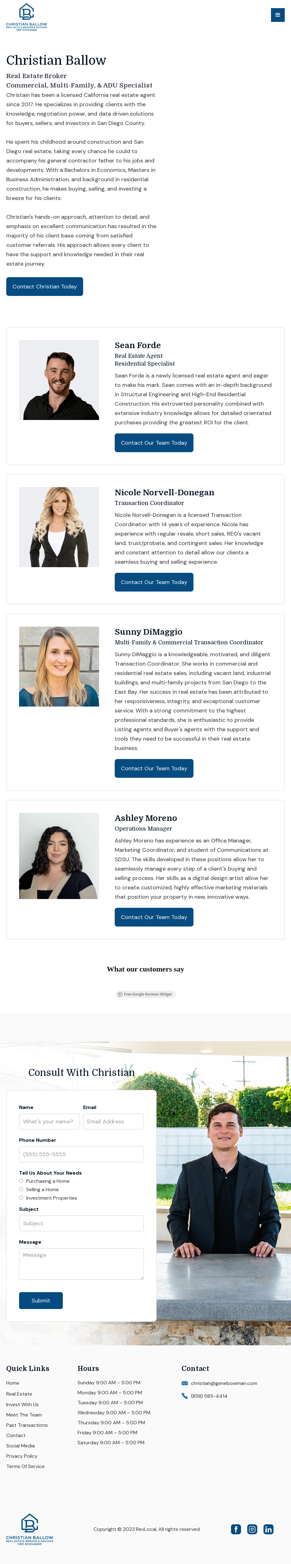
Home (12, 1383)
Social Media (20, 1445)
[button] (278, 15)
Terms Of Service (25, 1466)
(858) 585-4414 (209, 1396)
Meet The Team (24, 1415)
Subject (29, 1209)
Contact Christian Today (45, 286)
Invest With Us (22, 1404)
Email (89, 1107)
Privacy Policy (22, 1456)
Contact (16, 1435)
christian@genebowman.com (224, 1383)
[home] (37, 17)
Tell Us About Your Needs (50, 1173)
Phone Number (37, 1140)
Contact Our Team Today (154, 443)
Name (26, 1107)
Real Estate (19, 1394)
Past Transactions (27, 1425)
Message (30, 1242)
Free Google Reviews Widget (144, 994)
